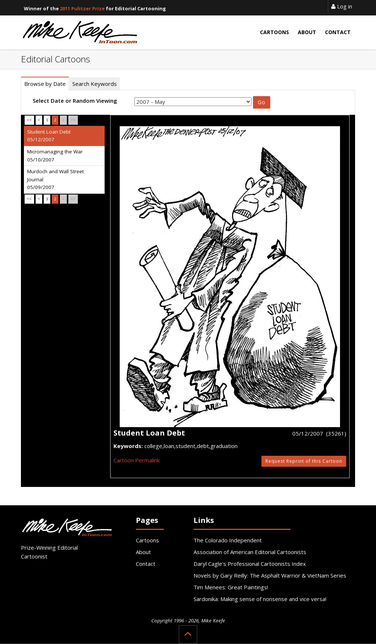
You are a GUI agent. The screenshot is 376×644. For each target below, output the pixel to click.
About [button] (307, 32)
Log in (341, 6)
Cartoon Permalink (136, 460)
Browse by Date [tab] (45, 83)
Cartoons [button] (274, 32)
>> (73, 120)
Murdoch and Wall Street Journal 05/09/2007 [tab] (55, 179)
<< (29, 120)
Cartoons (147, 540)
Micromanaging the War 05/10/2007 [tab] (55, 155)
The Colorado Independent (228, 540)
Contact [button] (338, 32)
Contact (145, 563)
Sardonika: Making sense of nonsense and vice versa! (260, 599)
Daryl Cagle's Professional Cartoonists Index (250, 563)
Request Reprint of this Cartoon (303, 461)
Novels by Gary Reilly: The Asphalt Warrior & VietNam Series (270, 575)
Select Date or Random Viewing (75, 100)
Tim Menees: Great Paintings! (231, 587)
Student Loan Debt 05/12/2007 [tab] (48, 135)
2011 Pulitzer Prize (82, 8)
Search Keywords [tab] (94, 83)
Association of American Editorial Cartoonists (250, 552)
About (143, 552)
